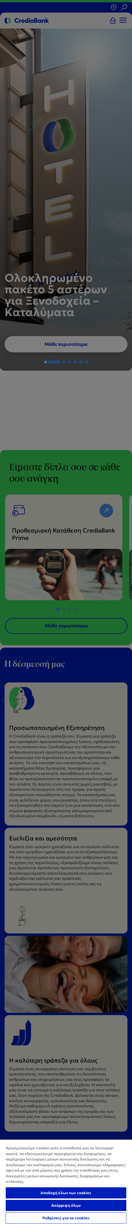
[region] (66, 1182)
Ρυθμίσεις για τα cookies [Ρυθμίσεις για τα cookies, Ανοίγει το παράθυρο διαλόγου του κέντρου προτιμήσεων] (65, 1218)
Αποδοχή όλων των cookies (65, 1192)
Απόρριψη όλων (66, 1205)
